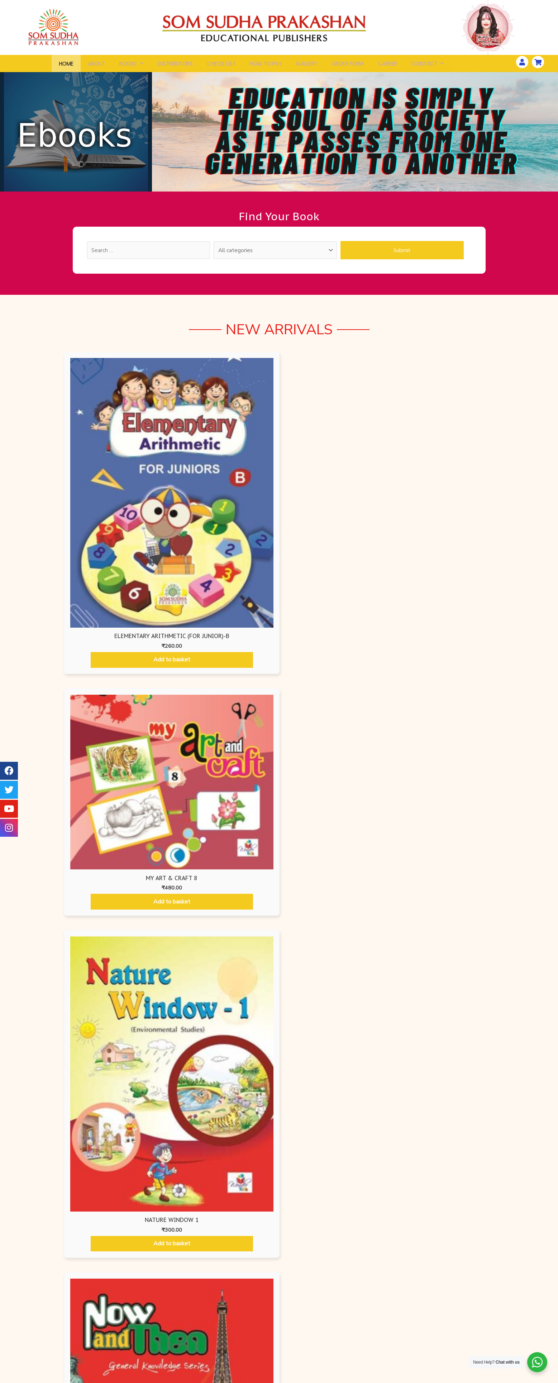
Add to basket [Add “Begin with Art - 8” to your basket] (434, 948)
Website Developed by (443, 1378)
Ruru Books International (193, 1363)
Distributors (174, 65)
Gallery (306, 65)
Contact (427, 65)
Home (66, 65)
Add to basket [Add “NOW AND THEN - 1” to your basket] (443, 509)
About (96, 65)
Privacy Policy (362, 1324)
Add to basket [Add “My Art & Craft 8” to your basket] (224, 473)
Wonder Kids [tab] (280, 631)
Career (387, 65)
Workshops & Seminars (448, 1324)
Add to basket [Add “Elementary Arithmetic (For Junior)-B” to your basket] (115, 522)
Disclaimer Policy (361, 1363)
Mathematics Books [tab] (335, 631)
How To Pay (265, 65)
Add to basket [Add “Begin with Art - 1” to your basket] (123, 767)
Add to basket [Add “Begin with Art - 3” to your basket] (331, 767)
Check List (221, 65)
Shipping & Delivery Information (362, 1337)
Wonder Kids (193, 1324)
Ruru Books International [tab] (210, 631)
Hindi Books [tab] (393, 631)
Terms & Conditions (362, 1350)
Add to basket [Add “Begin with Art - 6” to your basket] (227, 949)
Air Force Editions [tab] (88, 631)
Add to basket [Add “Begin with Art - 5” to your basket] (123, 905)
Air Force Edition (193, 1337)
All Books (107, 1324)
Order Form (348, 65)
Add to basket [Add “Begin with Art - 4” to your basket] (434, 766)
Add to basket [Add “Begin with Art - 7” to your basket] (331, 949)
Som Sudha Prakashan (193, 1350)
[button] (278, 1247)
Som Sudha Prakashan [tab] (445, 631)
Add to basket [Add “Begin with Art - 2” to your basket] (227, 767)
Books (131, 65)
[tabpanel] (279, 820)
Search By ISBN (107, 1337)
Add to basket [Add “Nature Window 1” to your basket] (333, 517)
